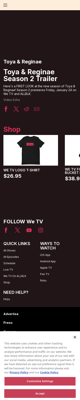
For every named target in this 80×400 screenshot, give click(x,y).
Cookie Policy (49, 375)
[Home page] (40, 202)
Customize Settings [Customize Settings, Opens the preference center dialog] (40, 383)
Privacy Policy (19, 375)
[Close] (75, 339)
